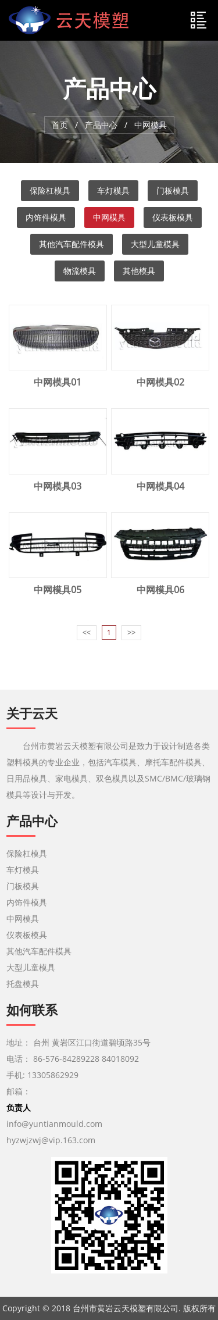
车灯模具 (113, 190)
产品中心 (101, 124)
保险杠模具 (50, 190)
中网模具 (109, 217)
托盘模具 (22, 983)
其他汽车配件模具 (71, 243)
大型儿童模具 (155, 243)
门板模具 (172, 190)
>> (131, 633)
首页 (60, 124)
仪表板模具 (172, 217)
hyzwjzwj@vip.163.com (52, 1140)
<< (87, 633)
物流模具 (79, 270)
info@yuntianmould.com (54, 1123)
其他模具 (139, 270)
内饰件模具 (46, 217)
